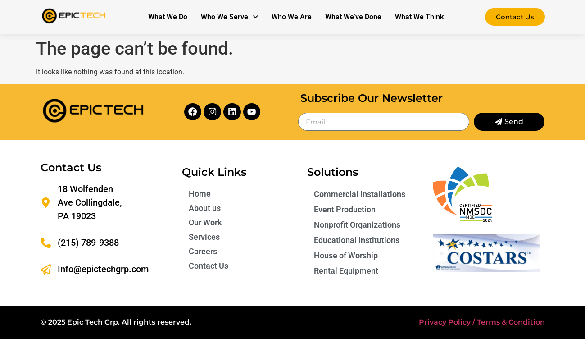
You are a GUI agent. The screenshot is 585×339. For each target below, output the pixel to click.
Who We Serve (229, 17)
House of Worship (346, 255)
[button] (229, 17)
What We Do (167, 17)
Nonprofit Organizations (357, 224)
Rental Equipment (346, 270)
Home (200, 193)
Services (204, 237)
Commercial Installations (359, 194)
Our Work (205, 222)
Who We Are (292, 17)
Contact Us (208, 265)
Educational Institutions (356, 240)
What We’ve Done (353, 17)
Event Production (345, 209)
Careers (203, 251)
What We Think (419, 17)
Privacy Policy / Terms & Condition (482, 322)
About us (205, 208)
